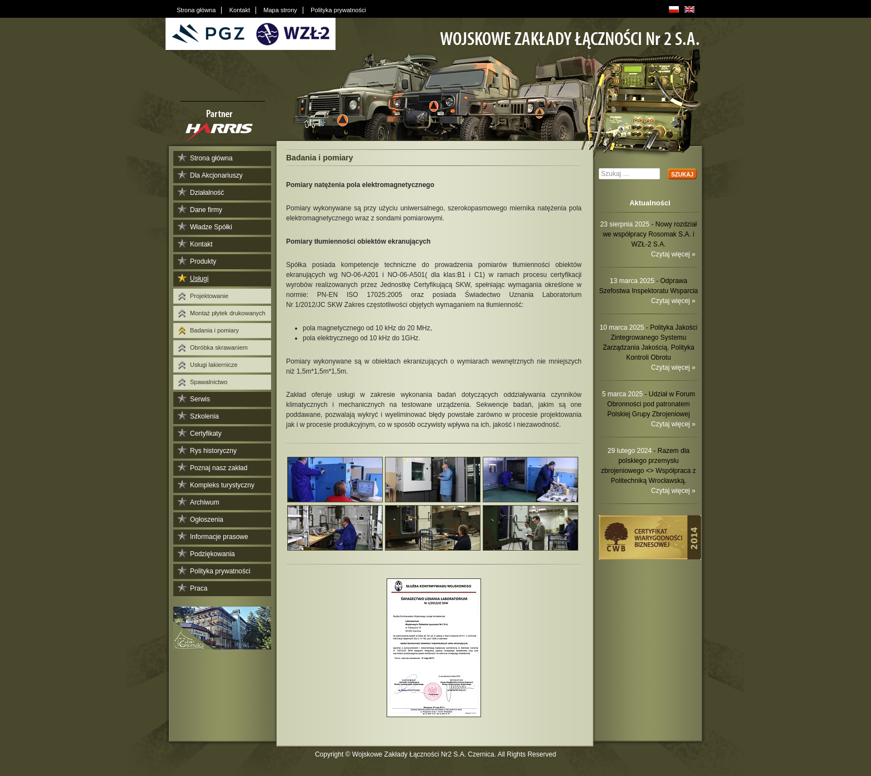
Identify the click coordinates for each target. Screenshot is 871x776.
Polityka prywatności (220, 571)
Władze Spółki (211, 227)
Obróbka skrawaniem (219, 347)
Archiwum (204, 502)
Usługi (199, 279)
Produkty (203, 261)
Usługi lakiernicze (214, 364)
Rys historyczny (213, 451)
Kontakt (201, 244)
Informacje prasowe (219, 537)
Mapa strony (280, 10)
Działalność (207, 192)
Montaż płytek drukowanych (228, 313)
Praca (198, 588)
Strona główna (211, 158)
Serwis (200, 399)
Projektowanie (209, 296)
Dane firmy (206, 210)
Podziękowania (212, 554)
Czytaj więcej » (673, 254)
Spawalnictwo (208, 382)
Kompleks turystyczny (222, 485)
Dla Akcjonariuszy (216, 175)
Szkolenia (204, 416)
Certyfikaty (206, 433)
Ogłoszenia (206, 519)
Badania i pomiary (214, 330)
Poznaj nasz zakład (218, 468)
